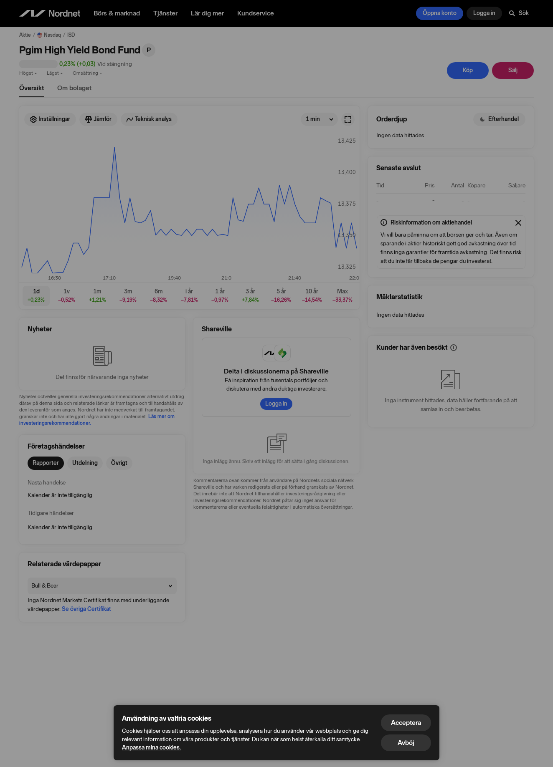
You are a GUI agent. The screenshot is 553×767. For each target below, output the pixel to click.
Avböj (406, 743)
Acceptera (406, 723)
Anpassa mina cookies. (151, 747)
